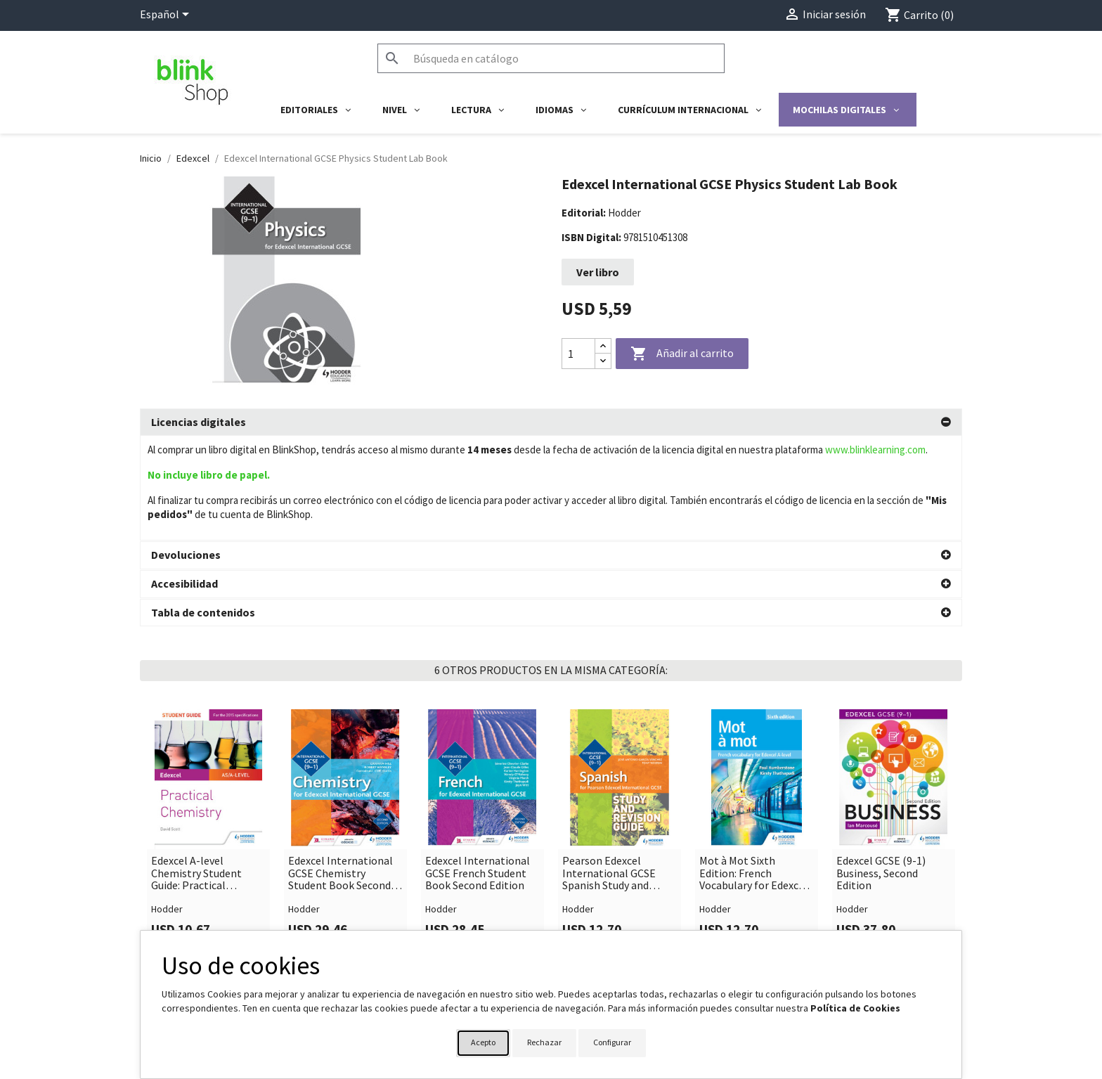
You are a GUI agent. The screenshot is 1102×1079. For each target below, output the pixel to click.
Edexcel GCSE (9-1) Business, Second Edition (881, 768)
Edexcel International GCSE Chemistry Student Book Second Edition (340, 768)
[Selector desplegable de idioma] (167, 15)
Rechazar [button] (544, 1042)
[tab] (551, 422)
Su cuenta (587, 925)
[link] (208, 725)
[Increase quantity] (603, 346)
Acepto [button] (483, 1042)
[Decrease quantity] (603, 361)
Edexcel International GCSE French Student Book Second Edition (477, 768)
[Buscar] (551, 58)
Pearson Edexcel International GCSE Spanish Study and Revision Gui (609, 768)
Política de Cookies (855, 1008)
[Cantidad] (578, 353)
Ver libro (597, 272)
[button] (551, 422)
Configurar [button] (612, 1042)
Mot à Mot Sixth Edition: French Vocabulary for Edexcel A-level (753, 768)
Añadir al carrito (682, 354)
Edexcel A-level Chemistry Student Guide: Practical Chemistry (196, 768)
